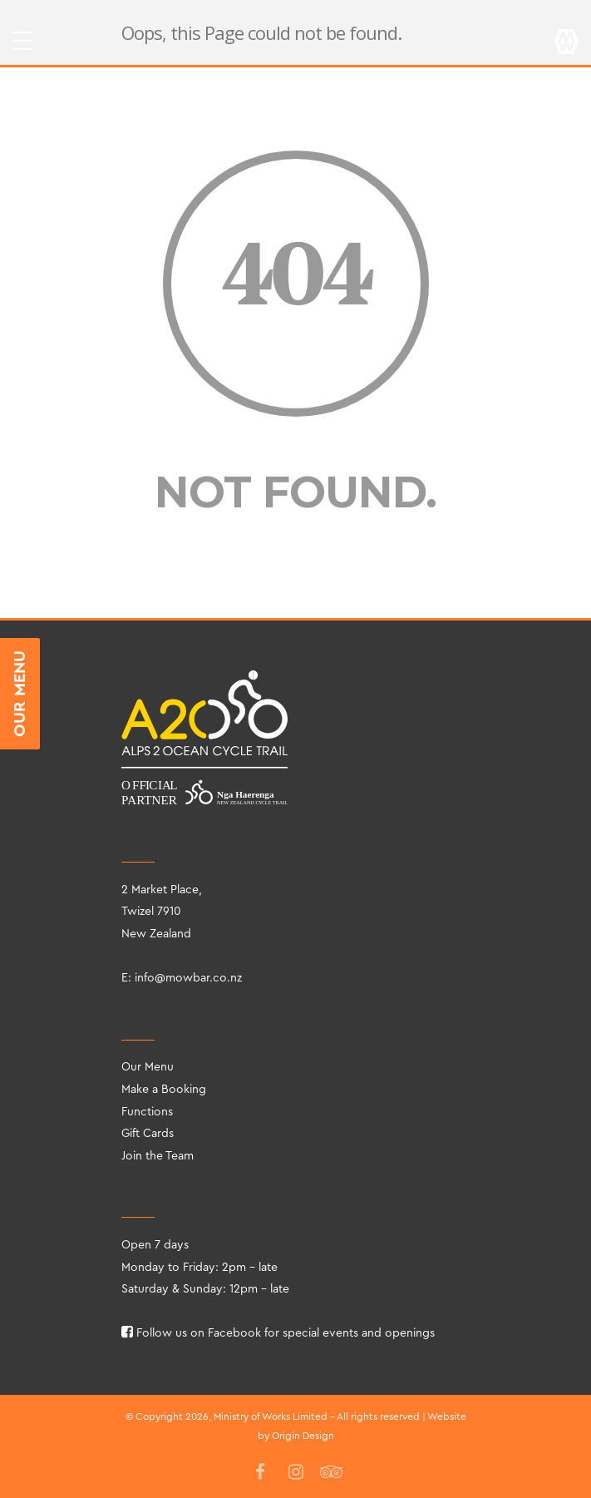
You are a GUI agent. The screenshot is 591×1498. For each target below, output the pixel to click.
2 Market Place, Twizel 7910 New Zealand (161, 912)
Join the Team (157, 1156)
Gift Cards (147, 1134)
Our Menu (147, 1067)
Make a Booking (163, 1089)
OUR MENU (20, 693)
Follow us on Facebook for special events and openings (278, 1333)
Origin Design (303, 1436)
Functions (147, 1112)
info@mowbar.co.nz (188, 978)
